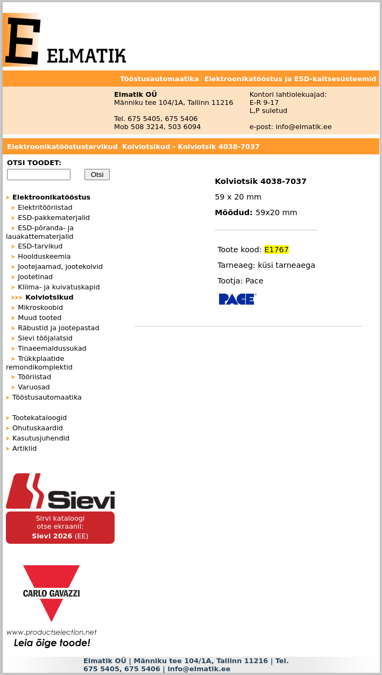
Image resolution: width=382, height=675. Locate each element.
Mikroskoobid (40, 307)
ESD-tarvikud (40, 246)
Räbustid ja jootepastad (58, 328)
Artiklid (24, 448)
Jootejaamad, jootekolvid (60, 266)
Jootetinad (35, 277)
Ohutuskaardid (37, 428)
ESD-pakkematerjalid (54, 218)
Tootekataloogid (39, 418)
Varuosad (33, 387)
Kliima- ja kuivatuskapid (59, 287)
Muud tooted (39, 318)
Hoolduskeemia (44, 256)
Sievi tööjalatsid (45, 338)
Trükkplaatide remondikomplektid (39, 362)
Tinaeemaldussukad (52, 348)
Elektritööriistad (45, 207)
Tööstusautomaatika (47, 397)
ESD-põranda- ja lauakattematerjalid (40, 232)
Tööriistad (34, 377)
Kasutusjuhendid (40, 438)
